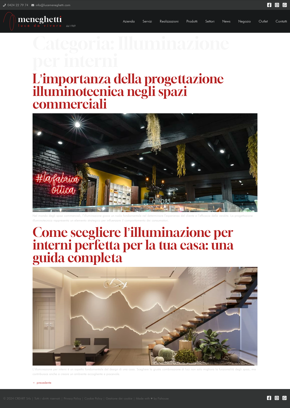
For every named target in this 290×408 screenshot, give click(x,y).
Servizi (147, 21)
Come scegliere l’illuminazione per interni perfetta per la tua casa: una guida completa (133, 245)
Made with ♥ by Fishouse (152, 398)
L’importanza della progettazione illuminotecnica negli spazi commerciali (128, 91)
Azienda (129, 21)
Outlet (263, 21)
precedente (42, 383)
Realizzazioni (169, 21)
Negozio (244, 21)
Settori (209, 21)
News (226, 21)
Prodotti (191, 21)
